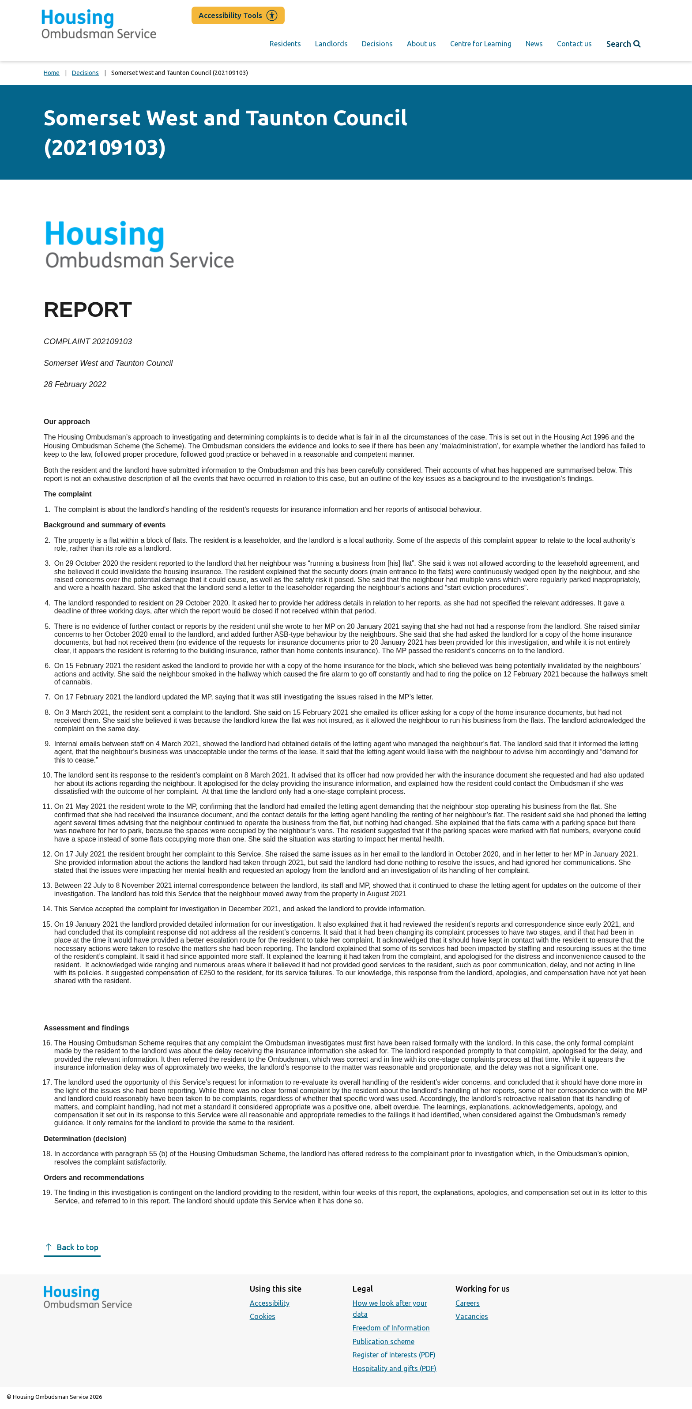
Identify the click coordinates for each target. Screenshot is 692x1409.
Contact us (574, 44)
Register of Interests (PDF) (394, 1355)
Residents (285, 44)
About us (421, 44)
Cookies (262, 1316)
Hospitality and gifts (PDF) (394, 1368)
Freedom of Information (391, 1328)
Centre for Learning (480, 44)
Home (52, 72)
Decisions (377, 44)
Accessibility (270, 1303)
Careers (467, 1303)
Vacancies (471, 1316)
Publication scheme (383, 1341)
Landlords (331, 44)
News (534, 44)
